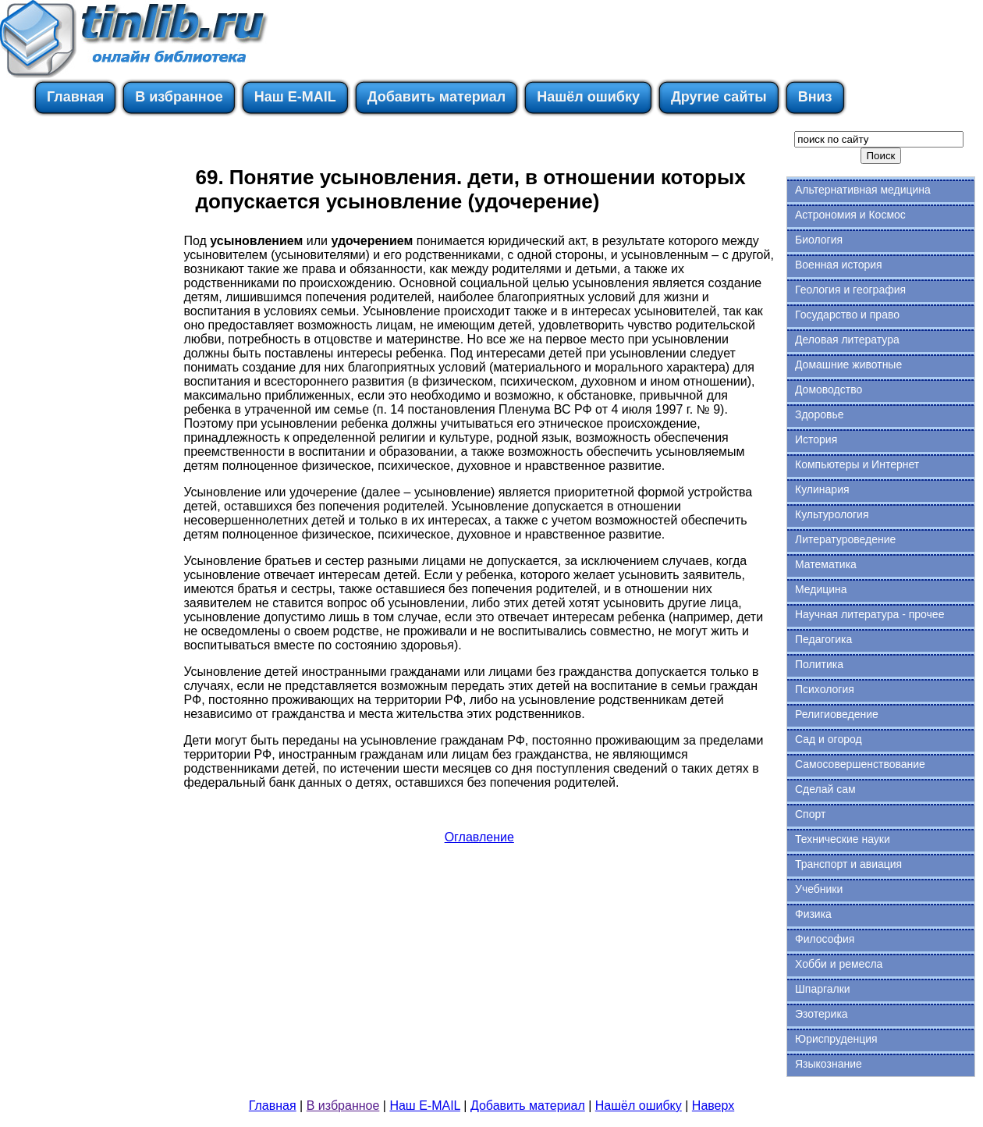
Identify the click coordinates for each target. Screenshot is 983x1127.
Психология (824, 689)
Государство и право (847, 314)
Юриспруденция (836, 1039)
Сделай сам (825, 789)
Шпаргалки (822, 989)
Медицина (821, 589)
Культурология (832, 514)
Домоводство (828, 389)
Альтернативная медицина (863, 189)
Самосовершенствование (860, 764)
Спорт (810, 814)
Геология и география (850, 289)
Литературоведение (845, 539)
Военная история (838, 264)
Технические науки (842, 839)
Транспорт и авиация (848, 864)
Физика (813, 914)
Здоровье (819, 414)
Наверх (713, 1105)
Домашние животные (848, 364)
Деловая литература (847, 339)
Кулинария (822, 489)
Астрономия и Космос (850, 214)
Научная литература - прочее (869, 614)
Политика (819, 664)
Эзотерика (821, 1014)
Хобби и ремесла (838, 964)
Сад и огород (828, 739)
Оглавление (479, 837)
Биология (819, 239)
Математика (826, 564)
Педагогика (823, 639)
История (816, 439)
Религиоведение (836, 714)
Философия (824, 939)
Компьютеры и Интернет (857, 464)
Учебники (819, 889)
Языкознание (828, 1064)
